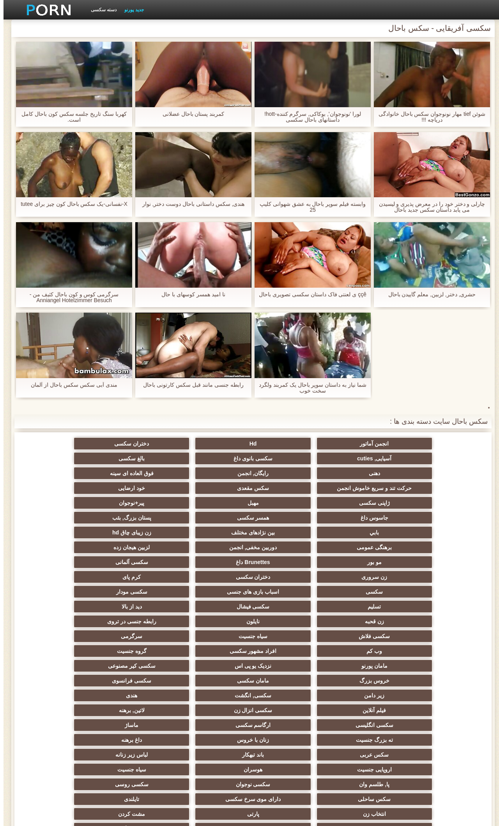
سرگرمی (58, 544)
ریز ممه (364, 648)
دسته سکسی (100, 9)
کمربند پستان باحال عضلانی (190, 114)
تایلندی (287, 633)
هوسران (364, 618)
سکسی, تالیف (211, 677)
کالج (135, 648)
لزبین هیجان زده (59, 500)
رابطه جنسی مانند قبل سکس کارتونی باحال (190, 385)
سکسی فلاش (211, 544)
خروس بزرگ (440, 574)
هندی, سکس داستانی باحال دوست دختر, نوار (189, 204)
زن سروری (211, 514)
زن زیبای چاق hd (287, 500)
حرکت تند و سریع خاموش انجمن (211, 460)
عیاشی (58, 648)
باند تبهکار (135, 603)
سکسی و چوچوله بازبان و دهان (211, 708)
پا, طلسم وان (211, 618)
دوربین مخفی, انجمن (135, 500)
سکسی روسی (58, 618)
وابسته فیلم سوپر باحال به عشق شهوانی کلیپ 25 (309, 207)
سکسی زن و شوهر (287, 663)
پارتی (135, 633)
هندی (58, 574)
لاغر (135, 663)
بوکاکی (288, 748)
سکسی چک (440, 677)
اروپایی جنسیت (440, 618)
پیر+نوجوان (287, 485)
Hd (364, 443)
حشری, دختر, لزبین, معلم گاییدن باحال (428, 294)
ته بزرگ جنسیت (440, 603)
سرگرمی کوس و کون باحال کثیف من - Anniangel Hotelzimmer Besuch (70, 297)
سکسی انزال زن (364, 588)
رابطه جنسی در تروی (287, 544)
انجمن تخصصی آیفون (211, 648)
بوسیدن (440, 733)
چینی (364, 677)
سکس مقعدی (135, 470)
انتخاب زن (211, 633)
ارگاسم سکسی (135, 588)
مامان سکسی (364, 574)
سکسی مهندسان (364, 733)
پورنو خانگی (135, 733)
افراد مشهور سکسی (364, 559)
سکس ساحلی (440, 633)
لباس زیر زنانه (58, 603)
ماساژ (58, 588)
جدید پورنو (130, 9)
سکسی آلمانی (287, 514)
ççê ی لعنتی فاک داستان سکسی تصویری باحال (309, 294)
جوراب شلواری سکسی (364, 719)
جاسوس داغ (211, 485)
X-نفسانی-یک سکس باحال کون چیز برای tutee (70, 204)
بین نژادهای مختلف (364, 500)
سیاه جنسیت (134, 544)
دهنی (440, 470)
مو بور (440, 514)
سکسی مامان (58, 692)
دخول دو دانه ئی (287, 733)
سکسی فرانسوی (287, 574)
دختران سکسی (287, 443)
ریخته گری (288, 692)
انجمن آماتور (440, 443)
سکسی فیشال (135, 529)
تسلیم (211, 529)
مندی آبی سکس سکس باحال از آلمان (70, 385)
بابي (440, 500)
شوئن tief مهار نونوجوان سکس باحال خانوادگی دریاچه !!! (428, 117)
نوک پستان (440, 663)
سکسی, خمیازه (211, 663)
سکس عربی (211, 603)
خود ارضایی (58, 470)
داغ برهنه (287, 603)
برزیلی (211, 748)
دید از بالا (58, 529)
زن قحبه (440, 544)
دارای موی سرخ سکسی (364, 633)
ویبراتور (135, 719)
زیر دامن (211, 574)
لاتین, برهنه (288, 588)
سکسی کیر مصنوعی (58, 559)
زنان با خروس (364, 603)
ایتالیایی (211, 733)
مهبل (364, 485)
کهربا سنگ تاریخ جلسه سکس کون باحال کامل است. (70, 117)
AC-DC (440, 692)
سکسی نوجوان (135, 618)
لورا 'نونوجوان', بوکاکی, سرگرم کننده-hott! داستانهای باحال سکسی (309, 117)
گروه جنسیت (288, 559)
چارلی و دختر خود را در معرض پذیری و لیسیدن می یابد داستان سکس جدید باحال (428, 207)
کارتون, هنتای (59, 748)
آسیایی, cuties (211, 443)
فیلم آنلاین (440, 588)
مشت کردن (58, 633)
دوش (135, 692)
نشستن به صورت (58, 733)
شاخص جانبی (126, 815)
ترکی (287, 719)
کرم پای (59, 514)
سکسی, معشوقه (58, 677)
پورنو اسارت (440, 748)
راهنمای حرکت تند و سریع (364, 692)
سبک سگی (287, 648)
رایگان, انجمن (364, 470)
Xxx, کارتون (364, 748)
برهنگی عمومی (211, 500)
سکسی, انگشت (135, 574)
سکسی (440, 529)
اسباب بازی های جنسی (364, 529)
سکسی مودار (287, 529)
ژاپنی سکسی (440, 485)
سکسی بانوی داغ (134, 443)
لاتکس (134, 748)
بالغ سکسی (59, 443)
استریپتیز (440, 648)
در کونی (59, 663)
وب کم (440, 559)
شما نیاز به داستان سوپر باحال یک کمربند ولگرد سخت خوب (309, 388)
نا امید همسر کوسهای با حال (189, 294)
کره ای (440, 719)
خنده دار (287, 677)
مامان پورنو (211, 559)
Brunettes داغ (364, 514)
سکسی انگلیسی (211, 588)
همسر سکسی (135, 485)
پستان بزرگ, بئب (58, 485)
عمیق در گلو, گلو (135, 677)
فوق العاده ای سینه (288, 470)
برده (211, 692)
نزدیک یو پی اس (135, 559)
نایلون (364, 544)
